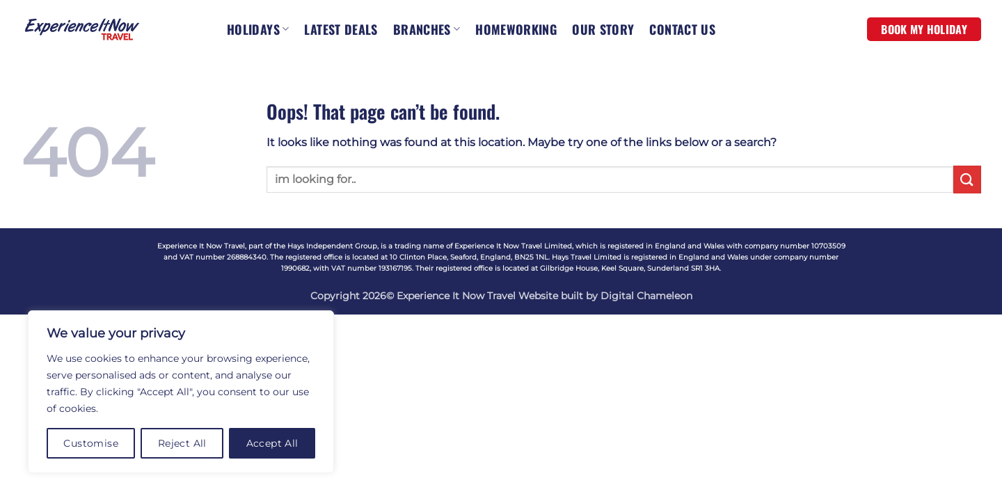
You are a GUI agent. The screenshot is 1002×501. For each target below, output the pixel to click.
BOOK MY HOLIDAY (924, 29)
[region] (181, 391)
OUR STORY (603, 29)
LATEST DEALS (340, 29)
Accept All (272, 443)
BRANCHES (426, 29)
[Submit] (967, 179)
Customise (90, 443)
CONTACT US (682, 29)
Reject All (182, 443)
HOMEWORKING (516, 29)
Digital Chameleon (646, 295)
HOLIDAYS (258, 29)
